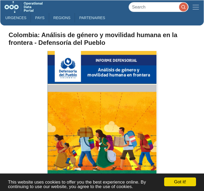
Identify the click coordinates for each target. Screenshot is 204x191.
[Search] (159, 7)
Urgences (15, 18)
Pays (39, 18)
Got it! (180, 181)
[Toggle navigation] (196, 7)
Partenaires (92, 18)
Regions (62, 18)
